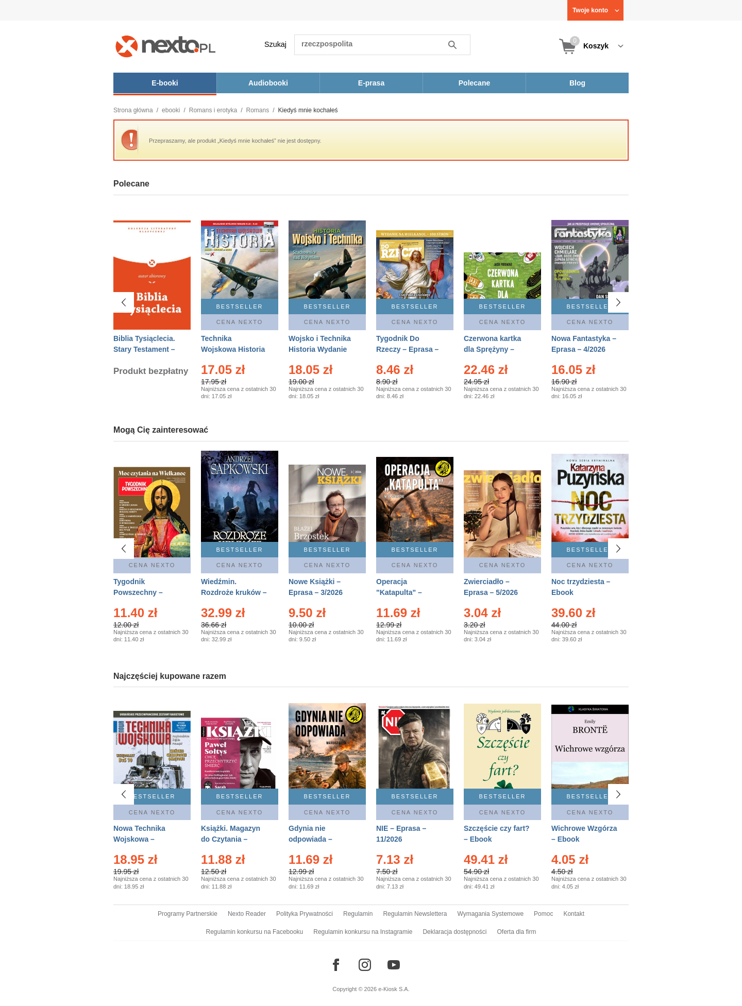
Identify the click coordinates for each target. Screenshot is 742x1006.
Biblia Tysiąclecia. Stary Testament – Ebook (144, 349)
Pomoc (543, 913)
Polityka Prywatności (304, 913)
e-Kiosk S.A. (394, 989)
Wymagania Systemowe (490, 913)
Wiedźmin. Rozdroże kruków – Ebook (234, 592)
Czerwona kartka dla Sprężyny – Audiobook (492, 349)
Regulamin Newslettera (415, 913)
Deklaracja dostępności (454, 931)
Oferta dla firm (516, 931)
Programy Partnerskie (187, 913)
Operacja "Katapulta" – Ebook (399, 592)
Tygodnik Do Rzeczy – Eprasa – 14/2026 (407, 349)
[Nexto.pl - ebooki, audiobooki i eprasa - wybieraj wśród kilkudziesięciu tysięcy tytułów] (165, 46)
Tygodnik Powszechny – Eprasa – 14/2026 (142, 592)
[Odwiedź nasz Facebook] (336, 965)
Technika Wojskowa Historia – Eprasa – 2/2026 (233, 349)
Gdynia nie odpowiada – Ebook (310, 839)
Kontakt (573, 913)
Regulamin (358, 913)
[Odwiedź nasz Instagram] (365, 965)
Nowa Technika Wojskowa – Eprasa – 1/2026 (140, 839)
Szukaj (275, 44)
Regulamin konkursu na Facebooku (254, 931)
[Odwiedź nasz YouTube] (393, 965)
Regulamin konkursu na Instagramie (362, 931)
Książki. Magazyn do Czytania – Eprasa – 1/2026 (230, 839)
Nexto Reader (247, 913)
